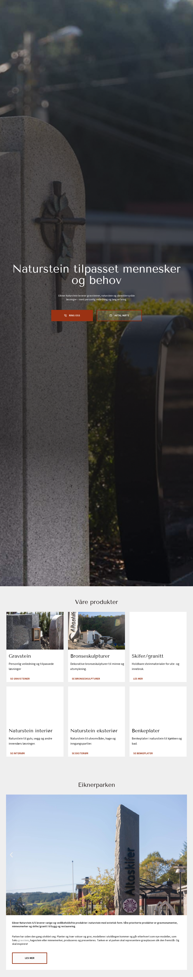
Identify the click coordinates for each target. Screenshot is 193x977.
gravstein (23, 938)
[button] (11, 852)
